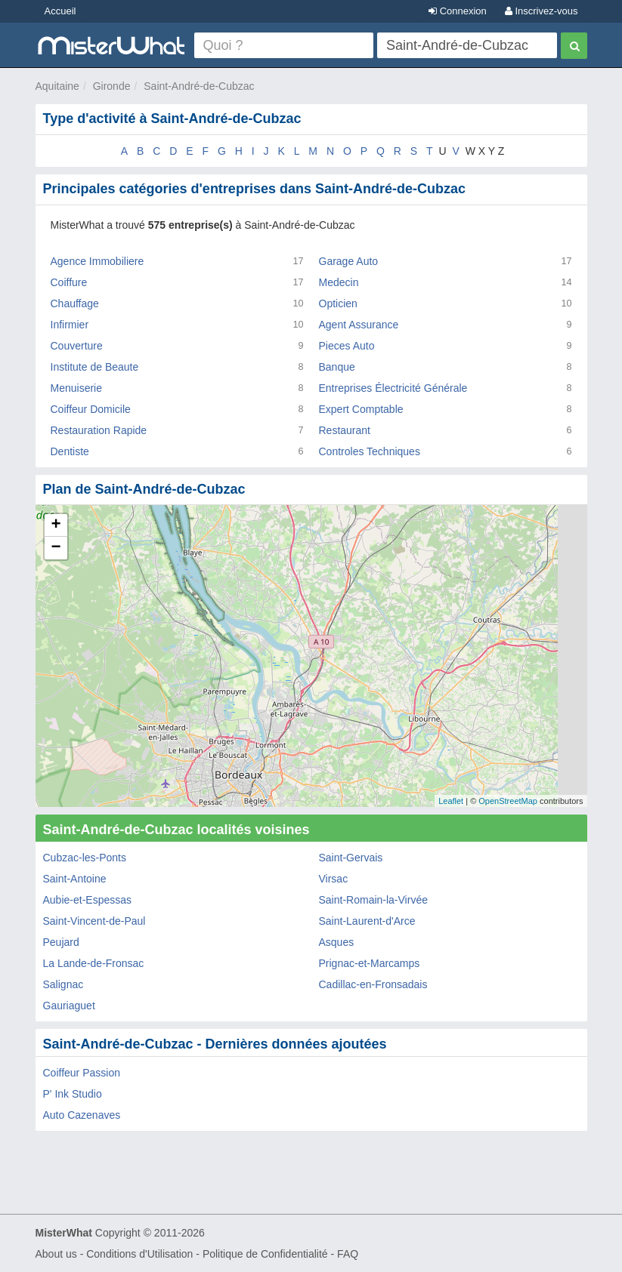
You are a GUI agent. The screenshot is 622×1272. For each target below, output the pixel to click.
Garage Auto (349, 261)
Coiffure (69, 282)
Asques (336, 942)
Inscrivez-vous (541, 11)
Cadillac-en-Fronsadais (373, 984)
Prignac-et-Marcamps (369, 963)
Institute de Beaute (95, 367)
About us (56, 1254)
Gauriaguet (69, 1005)
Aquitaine (57, 86)
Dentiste (70, 451)
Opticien (338, 303)
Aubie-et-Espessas (87, 900)
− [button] (55, 548)
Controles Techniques (369, 451)
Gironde (112, 86)
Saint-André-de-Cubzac (199, 86)
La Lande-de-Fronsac (93, 963)
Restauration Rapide (99, 430)
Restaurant (344, 430)
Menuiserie (76, 388)
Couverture (77, 346)
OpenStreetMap (507, 800)
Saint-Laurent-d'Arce (367, 921)
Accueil (60, 11)
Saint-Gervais (351, 858)
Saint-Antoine (75, 879)
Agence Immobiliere (97, 261)
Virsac (333, 879)
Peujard (61, 942)
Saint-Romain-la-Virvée (373, 900)
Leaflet (450, 800)
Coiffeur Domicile (91, 409)
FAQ (347, 1254)
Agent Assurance (359, 325)
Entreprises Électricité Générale (393, 388)
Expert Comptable (361, 409)
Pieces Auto (347, 346)
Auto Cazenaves (82, 1115)
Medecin (339, 282)
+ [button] (55, 525)
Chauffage (75, 303)
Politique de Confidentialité (265, 1254)
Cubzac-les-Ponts (85, 858)
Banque (337, 367)
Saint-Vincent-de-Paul (94, 921)
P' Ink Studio (72, 1094)
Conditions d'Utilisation (139, 1254)
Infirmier (70, 325)
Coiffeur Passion (81, 1073)
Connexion (458, 11)
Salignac (63, 984)
